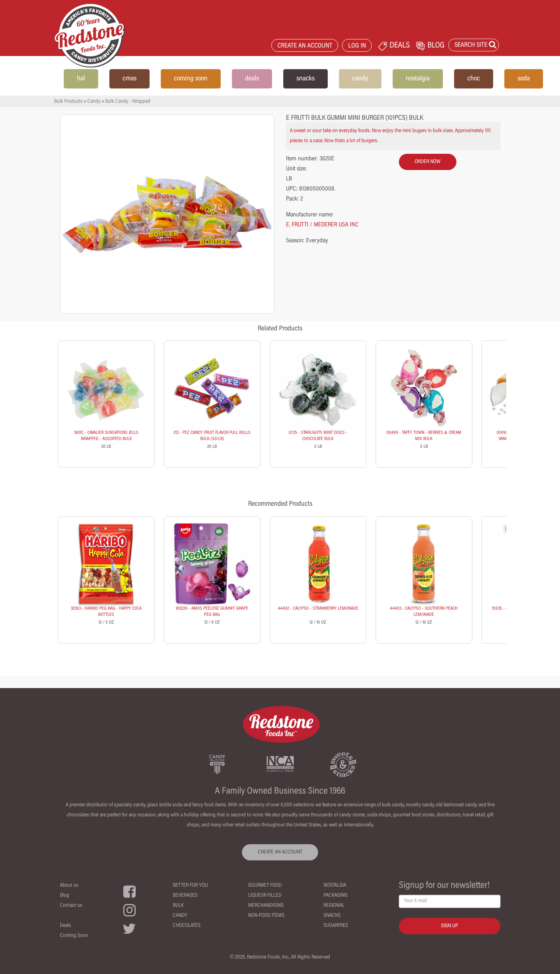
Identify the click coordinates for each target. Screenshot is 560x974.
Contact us (71, 905)
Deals (65, 925)
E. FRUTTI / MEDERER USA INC (322, 225)
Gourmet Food (265, 885)
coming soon (191, 78)
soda (523, 78)
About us (69, 885)
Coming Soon (74, 935)
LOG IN (357, 46)
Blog (64, 895)
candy (360, 78)
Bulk (178, 905)
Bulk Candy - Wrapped (127, 101)
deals (252, 78)
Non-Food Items (266, 915)
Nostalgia (334, 885)
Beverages (185, 895)
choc (473, 78)
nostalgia (418, 78)
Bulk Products (68, 101)
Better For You (190, 885)
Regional (333, 905)
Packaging (335, 895)
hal (81, 78)
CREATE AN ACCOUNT (304, 46)
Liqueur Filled (264, 895)
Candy (93, 101)
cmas (129, 78)
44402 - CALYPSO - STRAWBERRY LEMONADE (318, 608)
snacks (305, 78)
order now (428, 162)
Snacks (331, 915)
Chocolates (187, 925)
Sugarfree (335, 925)
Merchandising (266, 905)
